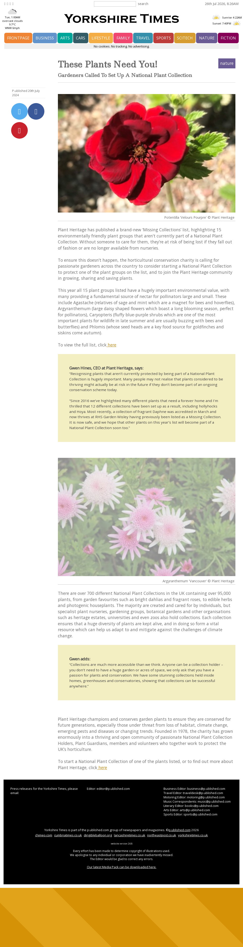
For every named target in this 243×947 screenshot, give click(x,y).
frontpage (18, 38)
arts (65, 38)
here (111, 345)
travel (143, 38)
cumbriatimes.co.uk (68, 835)
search (143, 3)
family (123, 38)
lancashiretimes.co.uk (129, 835)
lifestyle (101, 38)
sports (163, 38)
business (45, 38)
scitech (185, 38)
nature (207, 38)
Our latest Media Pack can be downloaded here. (121, 867)
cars (80, 38)
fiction (228, 38)
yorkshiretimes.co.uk (193, 835)
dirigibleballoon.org (98, 835)
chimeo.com (43, 835)
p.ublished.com (180, 830)
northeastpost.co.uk (161, 835)
